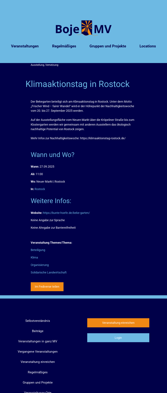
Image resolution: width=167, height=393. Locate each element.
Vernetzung (51, 65)
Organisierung (40, 265)
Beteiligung (38, 250)
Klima (34, 257)
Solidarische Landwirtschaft (49, 272)
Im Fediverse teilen (47, 286)
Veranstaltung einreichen (118, 322)
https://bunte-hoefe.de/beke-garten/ (66, 212)
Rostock (40, 189)
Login (118, 337)
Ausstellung (37, 65)
